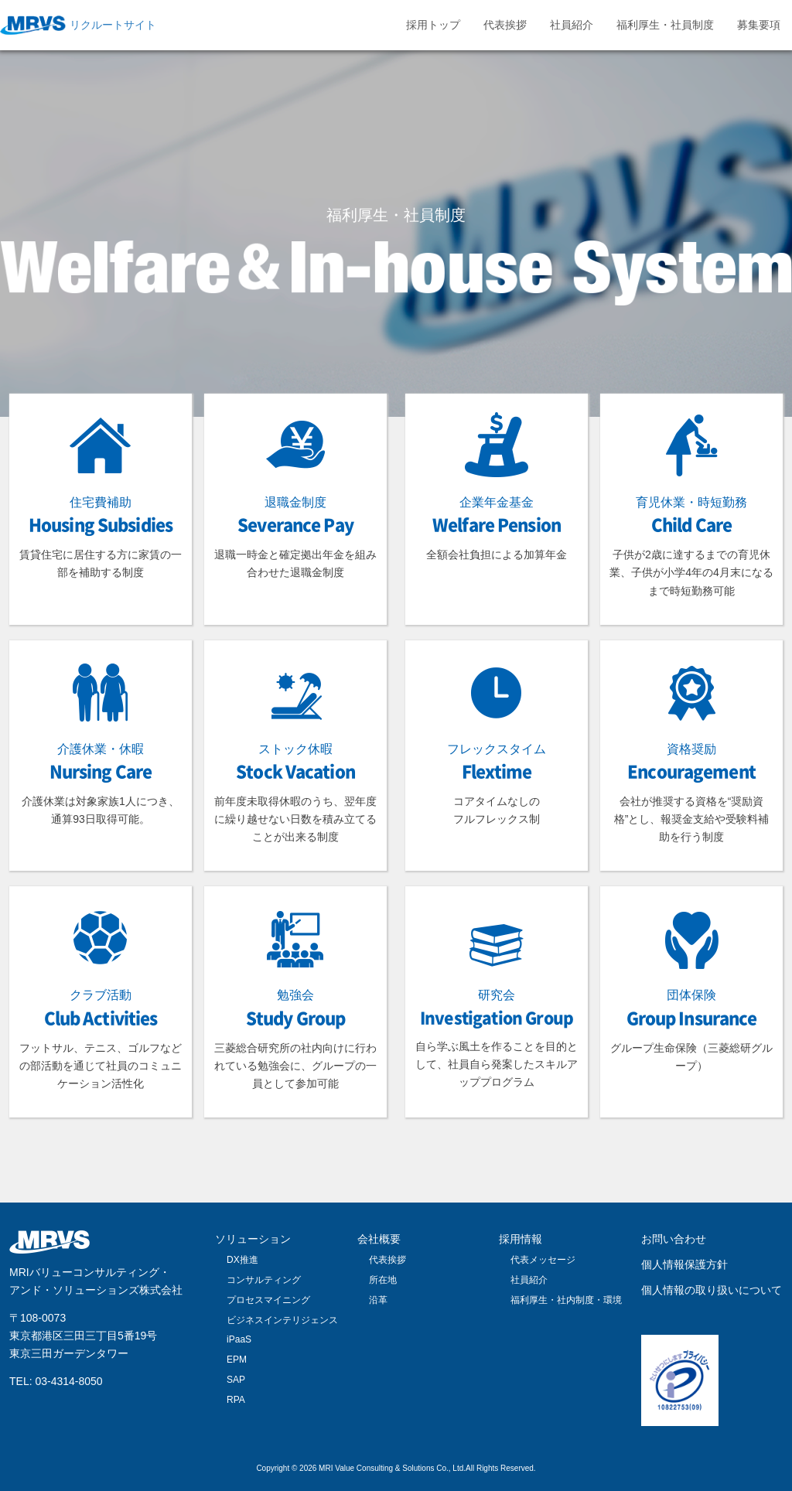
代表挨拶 (505, 25)
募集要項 (758, 25)
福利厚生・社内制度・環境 (566, 1300)
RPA (236, 1399)
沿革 (378, 1300)
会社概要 (379, 1239)
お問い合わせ (673, 1239)
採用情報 (520, 1239)
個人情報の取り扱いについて (711, 1290)
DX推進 (242, 1259)
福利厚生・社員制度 (665, 25)
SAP (236, 1379)
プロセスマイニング (268, 1300)
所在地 (383, 1279)
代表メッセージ (542, 1259)
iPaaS (239, 1339)
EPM (237, 1359)
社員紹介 (571, 25)
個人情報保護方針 (684, 1264)
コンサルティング (264, 1279)
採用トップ (433, 25)
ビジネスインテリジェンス (282, 1320)
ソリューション (253, 1239)
